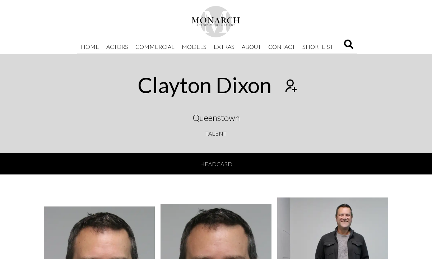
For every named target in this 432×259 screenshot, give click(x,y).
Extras (224, 46)
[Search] (348, 46)
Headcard (216, 163)
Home (90, 46)
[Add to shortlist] (290, 86)
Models (194, 46)
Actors (117, 46)
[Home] (216, 22)
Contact (281, 46)
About (251, 46)
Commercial (155, 46)
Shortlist (317, 46)
